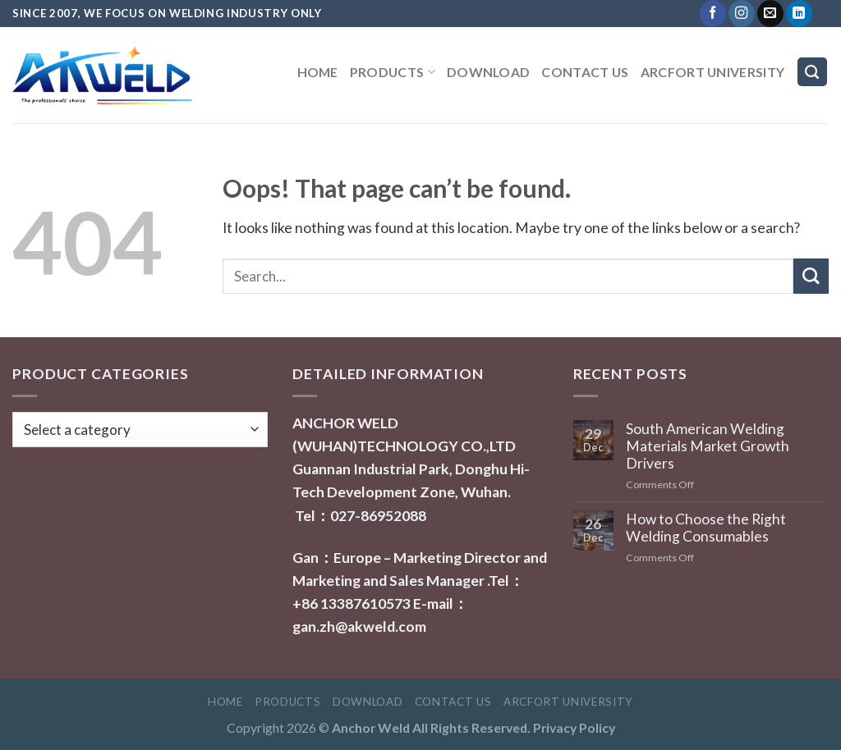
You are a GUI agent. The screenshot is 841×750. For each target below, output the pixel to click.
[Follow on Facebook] (713, 13)
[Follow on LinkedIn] (799, 13)
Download (489, 72)
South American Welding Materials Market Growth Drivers (707, 446)
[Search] (812, 72)
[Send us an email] (770, 13)
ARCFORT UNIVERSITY (713, 72)
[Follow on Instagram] (741, 13)
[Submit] (811, 276)
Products (392, 72)
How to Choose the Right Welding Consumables (706, 527)
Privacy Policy (574, 727)
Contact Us (584, 72)
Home (317, 72)
